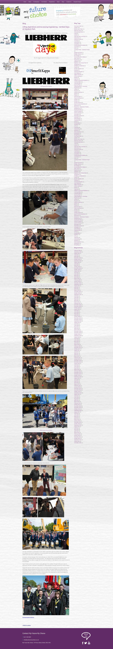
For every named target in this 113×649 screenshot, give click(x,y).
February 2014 (77, 403)
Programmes (52, 1)
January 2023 (77, 281)
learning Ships (77, 84)
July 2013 (76, 413)
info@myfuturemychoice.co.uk (30, 639)
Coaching (76, 40)
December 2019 (77, 318)
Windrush (76, 130)
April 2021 (76, 300)
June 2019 (76, 325)
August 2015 (77, 378)
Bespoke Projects (77, 1)
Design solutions (77, 54)
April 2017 (76, 354)
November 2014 (77, 390)
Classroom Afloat (78, 39)
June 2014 (76, 397)
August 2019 (77, 322)
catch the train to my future (80, 36)
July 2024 (76, 263)
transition (76, 124)
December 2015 (77, 372)
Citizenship (76, 37)
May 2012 (76, 429)
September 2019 (77, 321)
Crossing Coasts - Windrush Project (82, 49)
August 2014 (77, 394)
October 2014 (77, 391)
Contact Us (68, 1)
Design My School (78, 52)
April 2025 (76, 256)
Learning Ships (77, 81)
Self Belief (76, 117)
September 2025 (77, 252)
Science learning (77, 112)
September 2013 (77, 410)
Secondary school (78, 115)
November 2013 (77, 407)
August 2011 (77, 441)
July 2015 (76, 379)
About (30, 1)
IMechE (75, 77)
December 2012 (77, 422)
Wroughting (76, 134)
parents (75, 93)
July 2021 (76, 296)
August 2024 (77, 262)
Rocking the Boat (78, 109)
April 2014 (76, 400)
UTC (75, 126)
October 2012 (77, 423)
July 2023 (76, 272)
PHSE (75, 95)
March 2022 (76, 290)
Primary (76, 99)
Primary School (77, 102)
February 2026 (77, 250)
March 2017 (76, 356)
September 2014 (77, 392)
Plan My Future (77, 96)
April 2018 (76, 343)
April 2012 (76, 431)
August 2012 (77, 426)
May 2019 (76, 326)
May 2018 (76, 341)
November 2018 (77, 332)
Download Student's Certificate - (28, 617)
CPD (75, 48)
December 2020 (77, 304)
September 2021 (77, 294)
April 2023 (76, 276)
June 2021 (76, 297)
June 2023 (76, 274)
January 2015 (77, 387)
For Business (36, 1)
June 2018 (76, 340)
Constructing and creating (79, 45)
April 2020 (76, 315)
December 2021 (77, 291)
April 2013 (76, 417)
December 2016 (77, 360)
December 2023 (77, 268)
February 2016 (77, 370)
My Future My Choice (35, 12)
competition (76, 43)
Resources (76, 105)
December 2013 (77, 406)
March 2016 (76, 369)
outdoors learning (78, 92)
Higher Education (78, 74)
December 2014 (77, 388)
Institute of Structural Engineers (81, 80)
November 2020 (77, 306)
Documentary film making (79, 57)
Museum (76, 90)
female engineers (78, 68)
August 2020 (77, 309)
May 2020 (76, 313)
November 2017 (77, 347)
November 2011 (77, 436)
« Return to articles (26, 625)
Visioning (76, 127)
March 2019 (76, 329)
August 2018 (77, 337)
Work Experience (78, 131)
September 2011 (77, 439)
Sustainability (77, 123)
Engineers (76, 61)
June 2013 (76, 414)
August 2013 (77, 412)
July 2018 (76, 338)
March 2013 (76, 419)
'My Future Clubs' (78, 26)
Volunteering (77, 128)
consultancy (76, 46)
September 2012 (77, 425)
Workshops (76, 133)
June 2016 (76, 366)
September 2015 (77, 376)
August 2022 (77, 285)
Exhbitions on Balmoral (79, 65)
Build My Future (77, 30)
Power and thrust (78, 98)
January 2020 (77, 316)
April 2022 (76, 288)
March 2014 (76, 401)
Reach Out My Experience (80, 103)
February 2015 (77, 385)
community (76, 42)
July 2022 (76, 287)
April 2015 (76, 382)
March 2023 (76, 278)
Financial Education (78, 71)
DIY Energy (76, 55)
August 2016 (77, 363)
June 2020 (76, 312)
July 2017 (76, 351)
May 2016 (76, 368)
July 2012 (76, 428)
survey (75, 121)
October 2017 (77, 348)
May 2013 (76, 416)
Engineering (76, 59)
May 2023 (76, 275)
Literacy (76, 89)
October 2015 (77, 375)
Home (25, 1)
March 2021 (76, 301)
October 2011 (77, 438)
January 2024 (77, 266)
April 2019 (76, 328)
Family (75, 67)
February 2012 (77, 434)
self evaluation (77, 118)
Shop (63, 1)
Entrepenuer (77, 64)
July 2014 (76, 395)
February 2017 (77, 357)
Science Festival (77, 111)
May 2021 (76, 299)
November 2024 (77, 257)
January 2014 (77, 404)
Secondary (76, 114)
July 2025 (76, 254)
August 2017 (77, 350)
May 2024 (76, 265)
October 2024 (77, 259)
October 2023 (77, 269)
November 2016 (77, 362)
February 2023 (77, 279)
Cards (75, 33)
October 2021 (77, 293)
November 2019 (77, 319)
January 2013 (77, 420)
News (58, 1)
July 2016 (76, 365)
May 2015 (76, 381)
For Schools (44, 1)
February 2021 (77, 303)
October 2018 (77, 334)
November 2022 (77, 282)
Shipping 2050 (77, 120)
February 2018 (77, 345)
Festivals (76, 70)
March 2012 (76, 432)
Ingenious (76, 79)
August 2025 (77, 253)
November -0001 (77, 442)
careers (75, 35)
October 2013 (77, 409)
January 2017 (77, 359)
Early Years (76, 58)
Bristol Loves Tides (78, 29)
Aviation (76, 27)
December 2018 (77, 331)
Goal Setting (77, 73)
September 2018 (77, 335)
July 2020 (76, 310)
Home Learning (77, 76)
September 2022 (77, 284)
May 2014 (76, 398)
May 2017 (76, 353)
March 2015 (76, 384)
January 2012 (77, 435)
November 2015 (77, 373)
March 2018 (76, 344)
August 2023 (77, 271)
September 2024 (77, 260)
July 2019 (76, 323)
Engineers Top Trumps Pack (80, 62)
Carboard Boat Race (78, 32)
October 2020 (77, 307)
